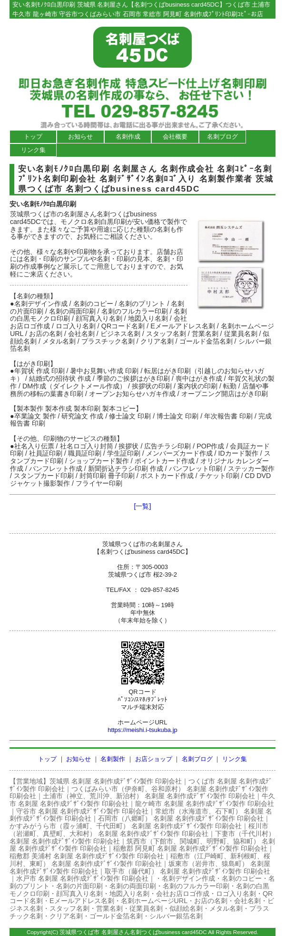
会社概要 (175, 136)
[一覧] (142, 506)
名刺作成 (128, 136)
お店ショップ (153, 759)
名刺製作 (112, 759)
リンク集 (33, 149)
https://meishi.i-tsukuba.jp (142, 729)
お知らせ (80, 136)
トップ (33, 136)
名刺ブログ (222, 136)
